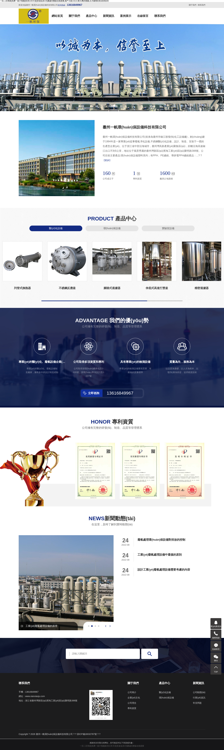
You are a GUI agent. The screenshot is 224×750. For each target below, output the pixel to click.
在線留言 (142, 15)
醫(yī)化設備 (56, 228)
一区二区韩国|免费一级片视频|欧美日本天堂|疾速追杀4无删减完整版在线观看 (112, 746)
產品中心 (91, 15)
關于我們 (192, 5)
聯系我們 (201, 5)
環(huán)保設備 (112, 228)
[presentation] (105, 626)
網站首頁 (57, 15)
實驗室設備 (168, 228)
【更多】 (107, 160)
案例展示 (125, 15)
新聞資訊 (108, 15)
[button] (110, 106)
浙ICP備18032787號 (87, 734)
